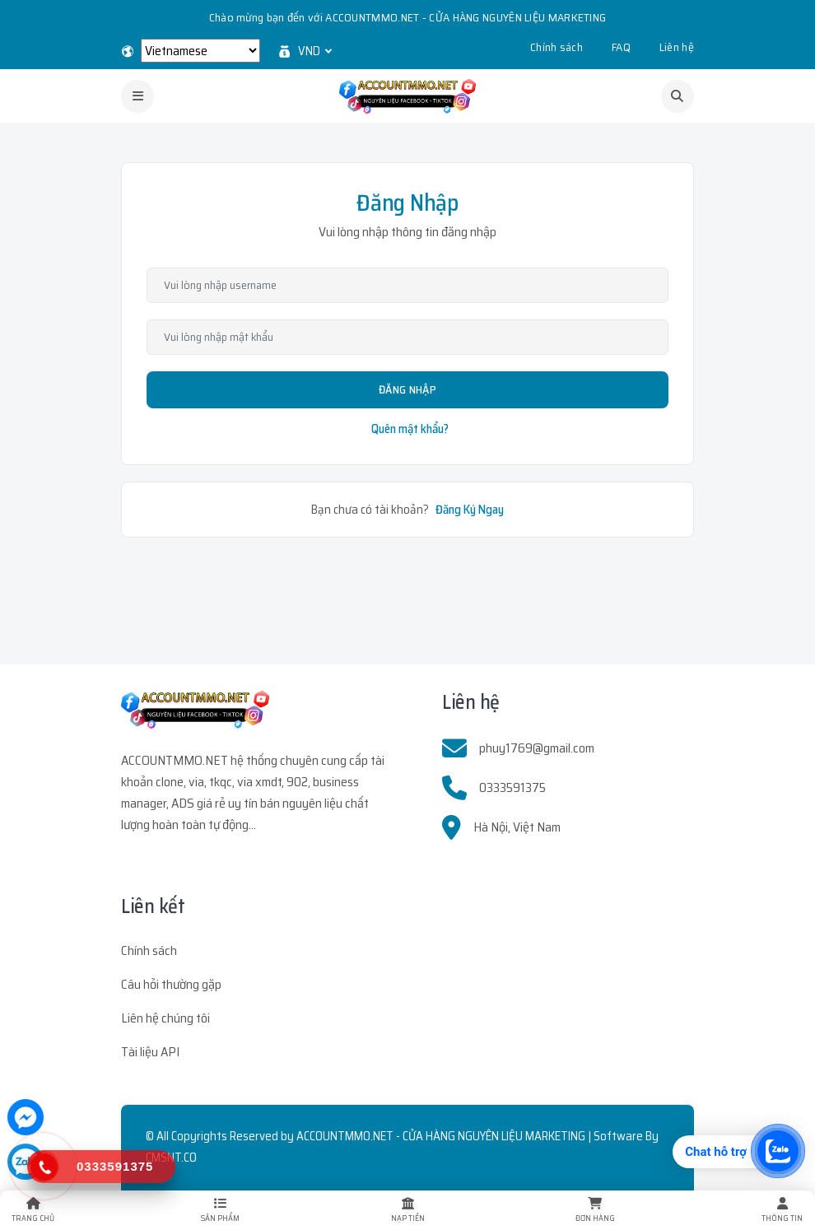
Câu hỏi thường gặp (171, 984)
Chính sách (556, 47)
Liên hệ (676, 47)
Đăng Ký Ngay (469, 509)
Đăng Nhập (407, 389)
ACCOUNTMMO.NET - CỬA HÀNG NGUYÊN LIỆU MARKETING (440, 1136)
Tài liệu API (150, 1051)
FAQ (621, 47)
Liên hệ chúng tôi (165, 1018)
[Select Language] (200, 51)
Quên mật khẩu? (410, 429)
